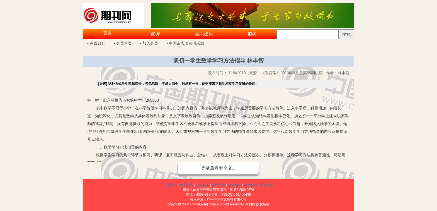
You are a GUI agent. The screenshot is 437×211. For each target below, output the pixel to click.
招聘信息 (218, 185)
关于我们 (170, 185)
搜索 (346, 34)
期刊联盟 (266, 185)
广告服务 (202, 185)
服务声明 (234, 185)
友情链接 (251, 185)
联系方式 (186, 185)
